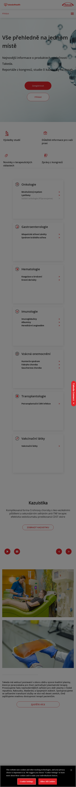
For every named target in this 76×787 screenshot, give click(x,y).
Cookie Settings (26, 781)
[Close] (71, 770)
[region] (38, 776)
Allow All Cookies (47, 781)
